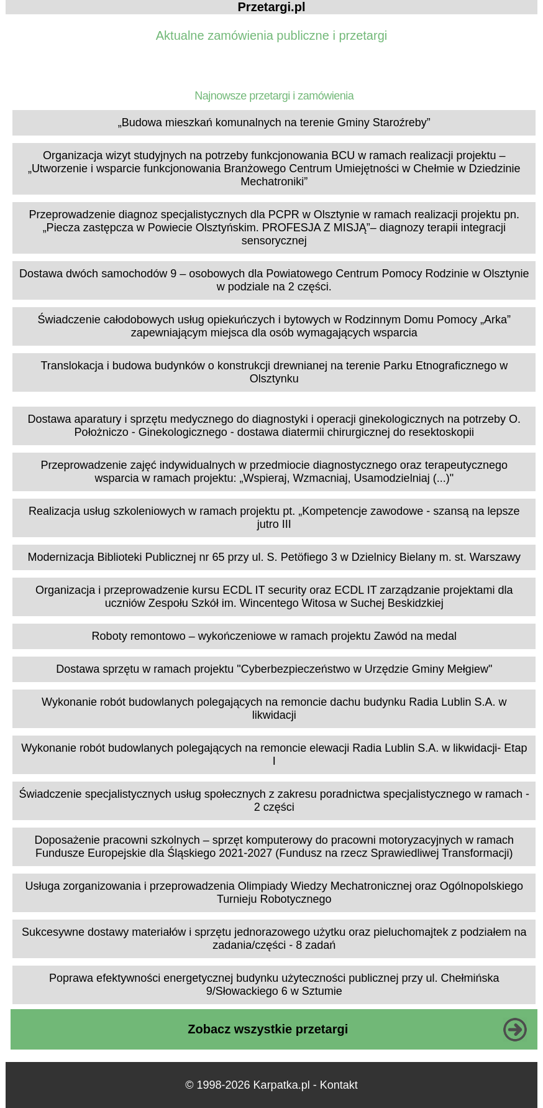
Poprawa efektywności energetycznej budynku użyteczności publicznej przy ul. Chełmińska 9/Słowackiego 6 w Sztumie (274, 984)
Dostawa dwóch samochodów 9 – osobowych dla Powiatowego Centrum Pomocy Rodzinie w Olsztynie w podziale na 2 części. (274, 280)
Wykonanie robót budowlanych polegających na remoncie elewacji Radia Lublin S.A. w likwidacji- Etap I (274, 754)
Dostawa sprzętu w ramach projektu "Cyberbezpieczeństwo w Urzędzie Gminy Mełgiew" (274, 669)
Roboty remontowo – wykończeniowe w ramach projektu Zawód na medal (274, 636)
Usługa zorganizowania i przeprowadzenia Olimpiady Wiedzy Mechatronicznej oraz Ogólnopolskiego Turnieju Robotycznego (274, 892)
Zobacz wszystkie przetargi (268, 1029)
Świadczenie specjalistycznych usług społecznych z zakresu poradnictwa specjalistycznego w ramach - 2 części (274, 800)
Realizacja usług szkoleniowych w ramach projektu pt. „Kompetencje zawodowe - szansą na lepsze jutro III (274, 517)
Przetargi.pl (272, 7)
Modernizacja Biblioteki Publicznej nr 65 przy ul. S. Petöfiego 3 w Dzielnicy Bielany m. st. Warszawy (274, 557)
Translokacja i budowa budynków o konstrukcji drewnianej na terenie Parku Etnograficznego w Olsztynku (274, 372)
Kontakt (339, 1085)
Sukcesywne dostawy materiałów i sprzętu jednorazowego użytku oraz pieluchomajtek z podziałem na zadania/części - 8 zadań (274, 938)
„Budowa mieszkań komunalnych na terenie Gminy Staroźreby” (274, 122)
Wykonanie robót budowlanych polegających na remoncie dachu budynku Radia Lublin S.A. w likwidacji (274, 708)
